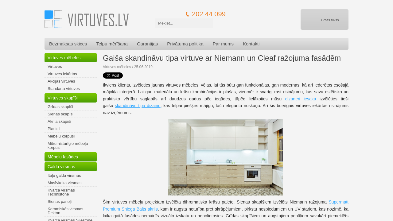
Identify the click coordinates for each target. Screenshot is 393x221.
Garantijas (147, 43)
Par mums (223, 43)
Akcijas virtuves (61, 81)
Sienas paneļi (60, 201)
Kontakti (251, 43)
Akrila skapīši (59, 121)
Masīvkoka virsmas (65, 182)
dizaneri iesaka (300, 98)
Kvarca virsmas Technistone (61, 192)
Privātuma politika (185, 43)
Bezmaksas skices (68, 43)
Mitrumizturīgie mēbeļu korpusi (68, 145)
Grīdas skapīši (60, 106)
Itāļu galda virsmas (64, 175)
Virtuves (55, 66)
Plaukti (54, 128)
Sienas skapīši (60, 114)
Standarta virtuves (64, 88)
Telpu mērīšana (112, 43)
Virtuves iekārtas (62, 74)
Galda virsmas (61, 166)
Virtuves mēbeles (64, 57)
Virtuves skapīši (63, 97)
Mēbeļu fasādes (63, 156)
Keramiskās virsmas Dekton (65, 211)
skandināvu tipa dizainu (138, 105)
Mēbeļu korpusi (61, 136)
